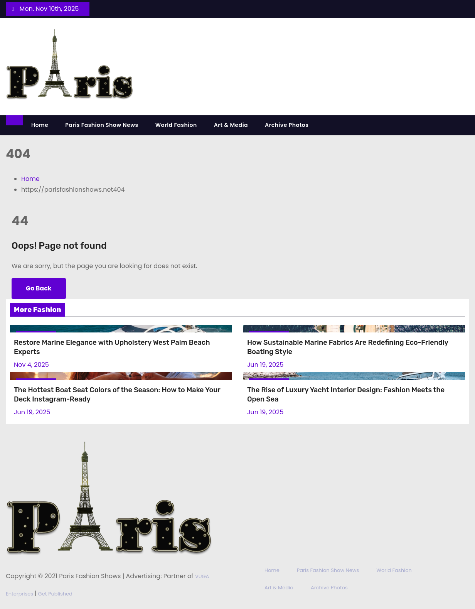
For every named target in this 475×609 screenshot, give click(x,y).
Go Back (39, 288)
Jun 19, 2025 (265, 364)
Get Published (55, 593)
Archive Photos (286, 125)
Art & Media (231, 125)
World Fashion (176, 125)
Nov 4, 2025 (31, 364)
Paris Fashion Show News (101, 125)
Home (39, 125)
